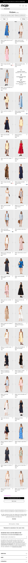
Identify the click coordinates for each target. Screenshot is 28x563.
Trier (4, 19)
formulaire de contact (17, 546)
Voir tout (14, 501)
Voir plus (14, 518)
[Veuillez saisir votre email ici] (14, 536)
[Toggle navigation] (26, 5)
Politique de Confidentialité (7, 543)
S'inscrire (26, 536)
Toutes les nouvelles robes (7, 15)
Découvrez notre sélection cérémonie (14, 1)
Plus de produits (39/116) (14, 498)
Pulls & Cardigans (9, 510)
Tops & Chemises (19, 510)
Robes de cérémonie (20, 15)
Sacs (2, 510)
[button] (20, 5)
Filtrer (23, 19)
